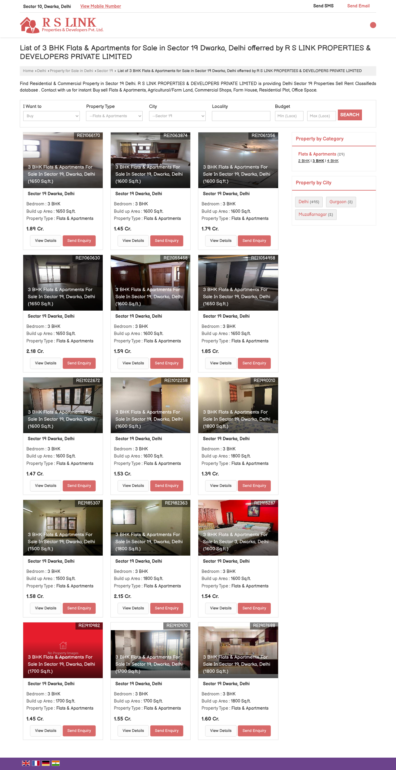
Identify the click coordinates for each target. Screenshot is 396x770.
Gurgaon (337, 201)
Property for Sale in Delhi (71, 71)
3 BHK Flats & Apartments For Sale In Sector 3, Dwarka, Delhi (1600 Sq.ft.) (236, 542)
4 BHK (332, 161)
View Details (45, 241)
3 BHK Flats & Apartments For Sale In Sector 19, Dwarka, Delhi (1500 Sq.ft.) (61, 542)
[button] (100, 6)
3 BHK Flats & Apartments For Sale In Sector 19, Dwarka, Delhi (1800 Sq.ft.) (236, 419)
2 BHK (304, 161)
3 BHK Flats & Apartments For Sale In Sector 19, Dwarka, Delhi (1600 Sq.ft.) (149, 174)
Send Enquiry (79, 241)
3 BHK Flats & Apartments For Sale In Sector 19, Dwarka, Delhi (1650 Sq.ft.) (61, 174)
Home (28, 71)
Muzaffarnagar (313, 214)
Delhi (41, 71)
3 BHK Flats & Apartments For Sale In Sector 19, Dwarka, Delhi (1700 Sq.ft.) (61, 664)
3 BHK (318, 161)
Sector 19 (105, 71)
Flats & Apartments (317, 154)
